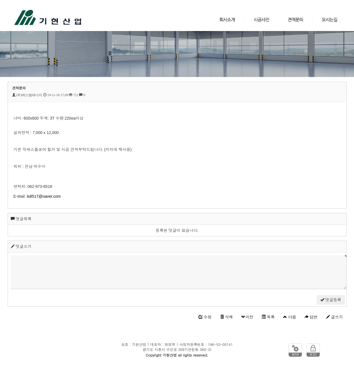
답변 (311, 317)
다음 (289, 317)
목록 (268, 317)
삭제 (226, 317)
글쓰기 (334, 317)
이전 (247, 317)
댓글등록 (330, 300)
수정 (205, 317)
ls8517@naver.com (44, 196)
